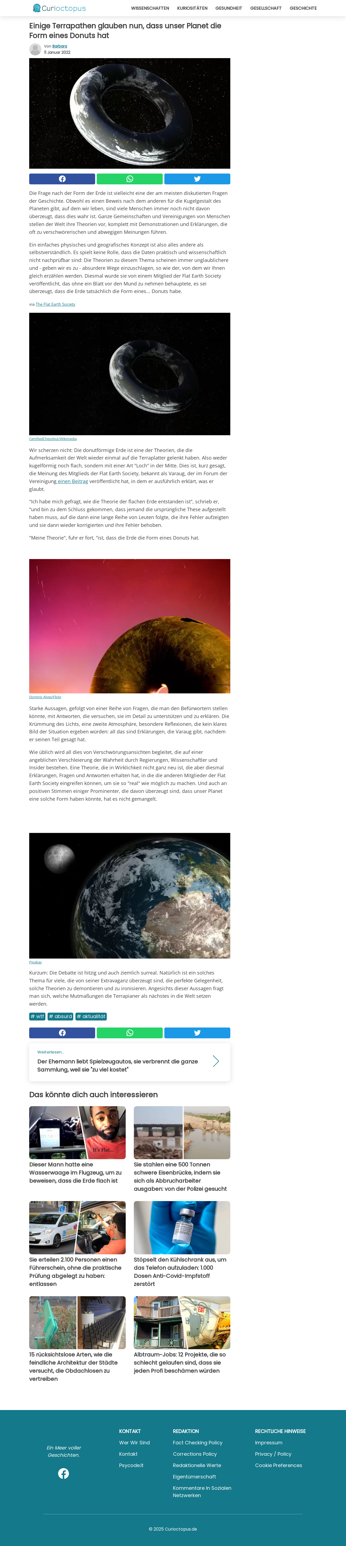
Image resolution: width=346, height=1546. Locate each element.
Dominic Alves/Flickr (45, 696)
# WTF (37, 1016)
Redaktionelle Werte (197, 1465)
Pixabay (35, 962)
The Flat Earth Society (55, 304)
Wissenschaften (150, 8)
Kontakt (128, 1454)
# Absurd (60, 1016)
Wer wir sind (134, 1442)
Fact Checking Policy (197, 1442)
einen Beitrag (72, 481)
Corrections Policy (195, 1454)
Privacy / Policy (273, 1454)
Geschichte (303, 8)
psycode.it (131, 1465)
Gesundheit (228, 8)
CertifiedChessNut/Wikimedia (53, 438)
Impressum (268, 1442)
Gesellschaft (266, 8)
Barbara (59, 46)
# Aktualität (91, 1016)
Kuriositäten (192, 8)
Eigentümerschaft (194, 1476)
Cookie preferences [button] (278, 1465)
